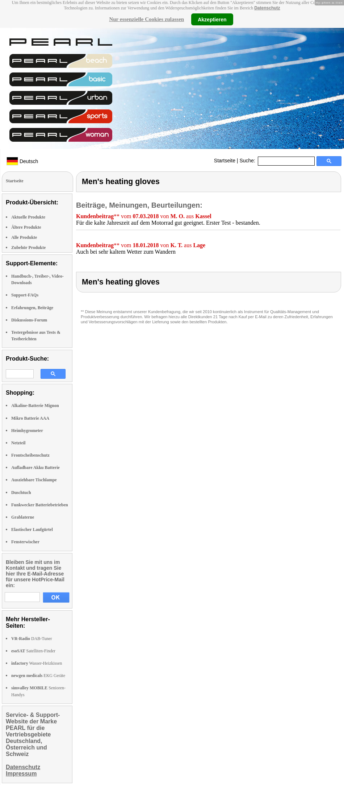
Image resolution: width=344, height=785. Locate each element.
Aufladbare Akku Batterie (35, 467)
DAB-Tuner (31, 638)
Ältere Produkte (26, 227)
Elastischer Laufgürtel (32, 529)
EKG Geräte (38, 675)
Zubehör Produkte (28, 247)
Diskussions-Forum (29, 320)
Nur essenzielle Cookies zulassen (146, 19)
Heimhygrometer (27, 430)
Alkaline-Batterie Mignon (35, 405)
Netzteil (18, 442)
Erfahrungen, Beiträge (32, 307)
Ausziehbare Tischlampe (34, 479)
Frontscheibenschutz (30, 455)
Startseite (224, 160)
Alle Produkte (24, 237)
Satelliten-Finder (33, 650)
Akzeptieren (212, 19)
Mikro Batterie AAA (30, 418)
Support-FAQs (24, 295)
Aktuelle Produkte (28, 217)
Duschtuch (21, 492)
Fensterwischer (25, 541)
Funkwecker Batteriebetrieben (39, 504)
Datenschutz (267, 8)
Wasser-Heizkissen (36, 663)
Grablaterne (22, 517)
